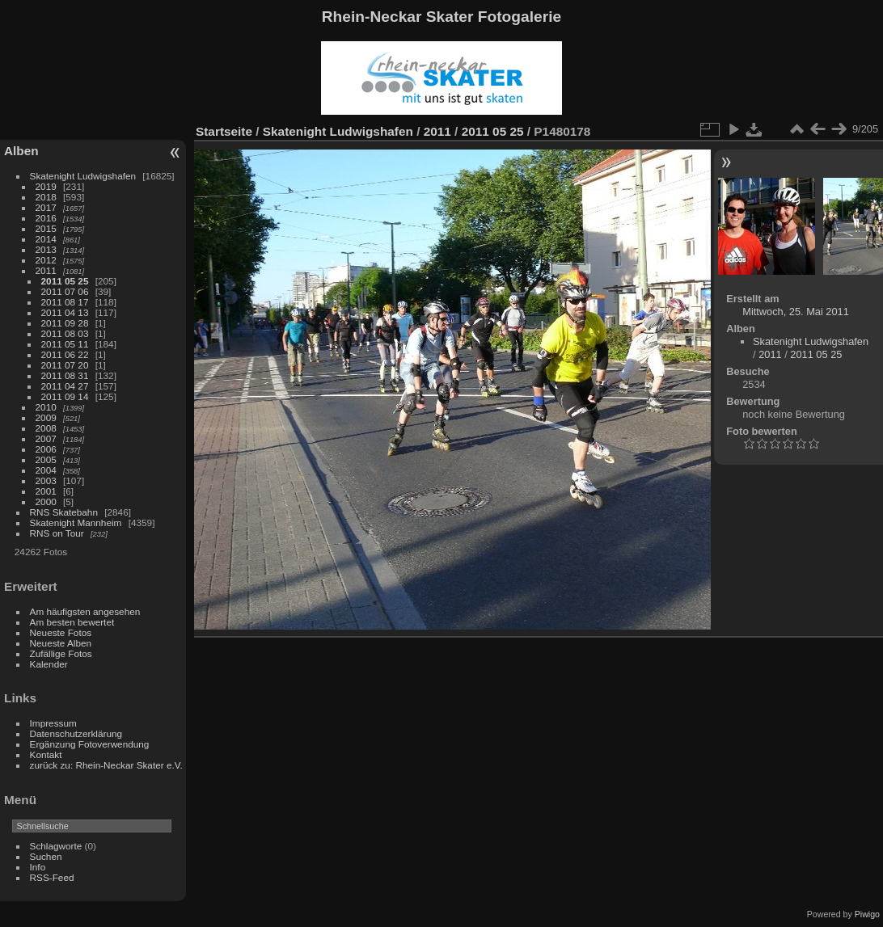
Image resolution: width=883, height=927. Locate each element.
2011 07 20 (65, 365)
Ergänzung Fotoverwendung (90, 744)
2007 (46, 438)
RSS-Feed (52, 877)
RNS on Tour (57, 533)
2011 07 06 (65, 291)
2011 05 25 (65, 281)
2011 (46, 270)
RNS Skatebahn (64, 512)
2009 (46, 417)
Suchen (46, 856)
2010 (46, 407)
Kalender (49, 664)
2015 (46, 228)
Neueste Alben (61, 643)
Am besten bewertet (72, 622)
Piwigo (867, 914)
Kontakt (46, 754)
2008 (46, 428)
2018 (46, 197)
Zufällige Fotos (61, 653)
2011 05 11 (65, 344)
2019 (46, 186)
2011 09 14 (65, 396)
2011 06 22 (65, 354)
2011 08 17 (65, 302)
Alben (21, 151)
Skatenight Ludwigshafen (83, 176)
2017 (46, 207)
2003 (46, 480)
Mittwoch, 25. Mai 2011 (795, 311)
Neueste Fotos (61, 632)
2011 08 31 (65, 375)
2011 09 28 (65, 323)
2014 (46, 239)
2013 (46, 249)
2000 (46, 501)
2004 (46, 470)
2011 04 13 (65, 312)
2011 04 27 (65, 386)
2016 (46, 218)
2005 (46, 459)
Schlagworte (56, 846)
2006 (46, 449)
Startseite (224, 131)
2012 (46, 260)
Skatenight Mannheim (76, 522)
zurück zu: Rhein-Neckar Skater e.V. (106, 765)
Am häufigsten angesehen (85, 611)
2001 (46, 491)
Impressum (53, 723)
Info (38, 867)
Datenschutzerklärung (76, 733)
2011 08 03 (65, 333)
